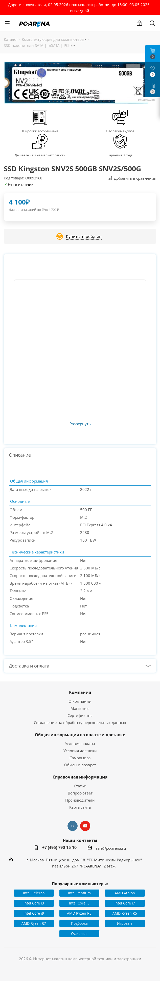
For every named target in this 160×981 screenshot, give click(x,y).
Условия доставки (80, 750)
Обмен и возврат (80, 764)
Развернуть (80, 424)
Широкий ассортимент (40, 131)
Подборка (79, 923)
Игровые (124, 923)
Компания (80, 692)
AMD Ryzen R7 (33, 923)
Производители (80, 800)
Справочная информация (80, 777)
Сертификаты (80, 715)
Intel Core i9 (34, 913)
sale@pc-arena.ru (111, 848)
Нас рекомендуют (120, 131)
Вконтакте (72, 826)
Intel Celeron (34, 893)
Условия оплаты (80, 743)
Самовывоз (80, 757)
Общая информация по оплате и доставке (80, 734)
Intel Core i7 (125, 903)
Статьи (80, 785)
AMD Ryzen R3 (79, 913)
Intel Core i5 (79, 903)
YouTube (85, 826)
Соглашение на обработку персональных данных (80, 722)
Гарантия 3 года (119, 155)
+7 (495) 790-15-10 (59, 847)
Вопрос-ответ (80, 792)
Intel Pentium (79, 893)
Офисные (79, 933)
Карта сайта (80, 807)
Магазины (80, 708)
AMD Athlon (125, 893)
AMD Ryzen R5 (124, 913)
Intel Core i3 (34, 903)
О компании (80, 701)
